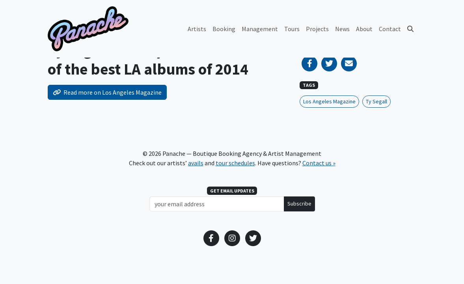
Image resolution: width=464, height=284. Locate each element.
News (342, 29)
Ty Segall (376, 101)
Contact (390, 29)
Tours (292, 29)
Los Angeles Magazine (329, 101)
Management (260, 29)
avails (195, 163)
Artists (197, 29)
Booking (223, 29)
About (364, 29)
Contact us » (318, 163)
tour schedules (235, 163)
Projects (317, 29)
